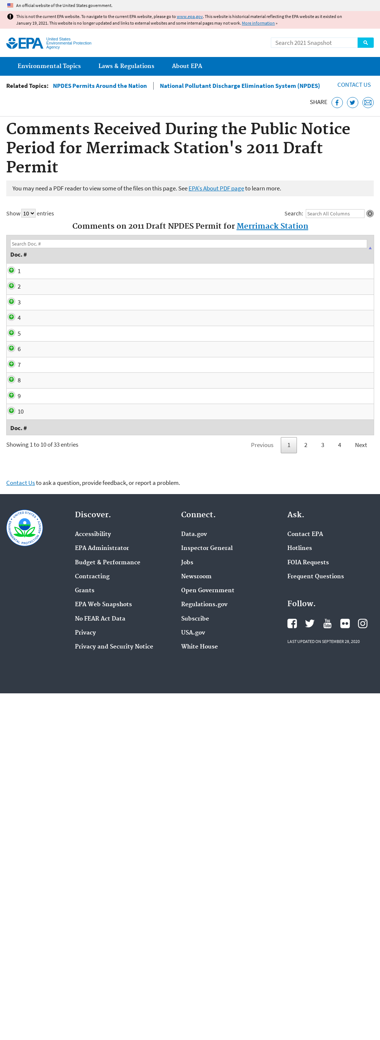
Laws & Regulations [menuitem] (126, 66)
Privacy (85, 942)
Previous (262, 754)
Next (361, 754)
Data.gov (194, 844)
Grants (84, 900)
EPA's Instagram (363, 933)
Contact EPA (305, 844)
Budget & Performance (107, 872)
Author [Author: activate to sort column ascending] (295, 248)
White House (199, 956)
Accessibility (93, 844)
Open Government (207, 900)
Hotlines (299, 858)
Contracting (92, 886)
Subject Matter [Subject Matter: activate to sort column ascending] (170, 248)
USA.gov (193, 942)
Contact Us (354, 85)
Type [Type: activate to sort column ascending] (111, 248)
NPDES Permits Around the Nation (100, 86)
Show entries (30, 213)
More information (258, 23)
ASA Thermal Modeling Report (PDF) (232, 386)
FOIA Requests (308, 872)
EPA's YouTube (327, 933)
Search (366, 42)
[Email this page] (368, 102)
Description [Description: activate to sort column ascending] (238, 248)
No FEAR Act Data (100, 928)
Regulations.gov (204, 914)
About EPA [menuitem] (187, 66)
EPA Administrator (102, 858)
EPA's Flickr (345, 933)
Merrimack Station (272, 226)
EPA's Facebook (292, 933)
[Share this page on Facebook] (337, 102)
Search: (324, 213)
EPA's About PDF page (216, 188)
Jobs (187, 872)
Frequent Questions (315, 886)
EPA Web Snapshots (103, 914)
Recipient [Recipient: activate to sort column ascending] (347, 248)
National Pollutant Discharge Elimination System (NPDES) (240, 86)
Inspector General (207, 858)
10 (13, 693)
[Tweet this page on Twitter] (352, 102)
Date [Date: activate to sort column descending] (62, 248)
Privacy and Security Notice (114, 956)
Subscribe (195, 928)
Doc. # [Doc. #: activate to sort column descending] (21, 248)
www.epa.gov (190, 16)
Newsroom (196, 886)
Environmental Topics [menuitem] (49, 66)
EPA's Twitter (310, 933)
